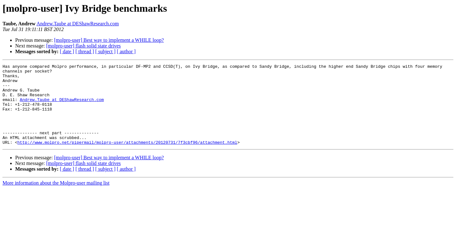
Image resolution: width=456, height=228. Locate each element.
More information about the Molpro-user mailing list (56, 199)
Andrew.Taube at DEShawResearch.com (77, 23)
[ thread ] (84, 51)
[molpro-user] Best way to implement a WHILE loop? (109, 40)
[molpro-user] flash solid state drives (83, 45)
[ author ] (126, 51)
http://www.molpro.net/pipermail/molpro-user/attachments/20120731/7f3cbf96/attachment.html (127, 158)
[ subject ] (105, 51)
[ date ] (67, 51)
